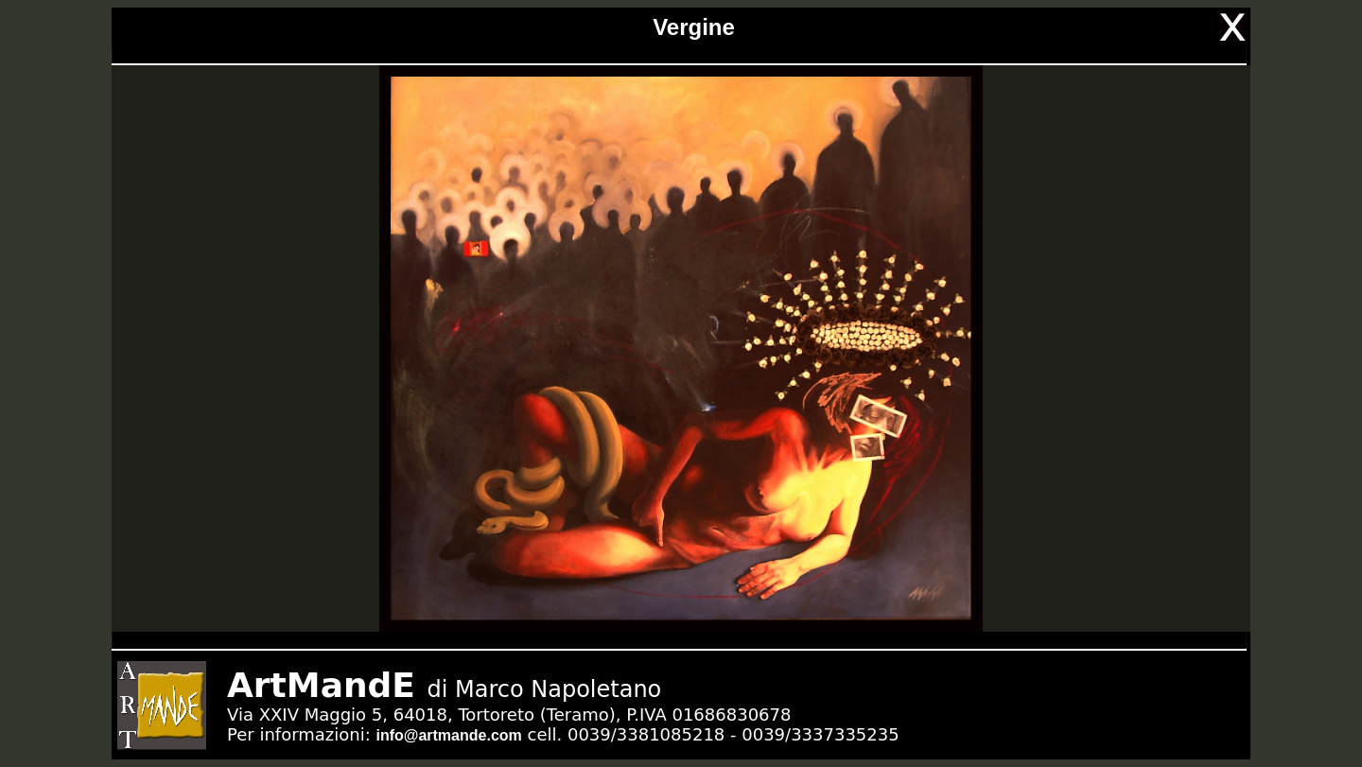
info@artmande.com (448, 735)
